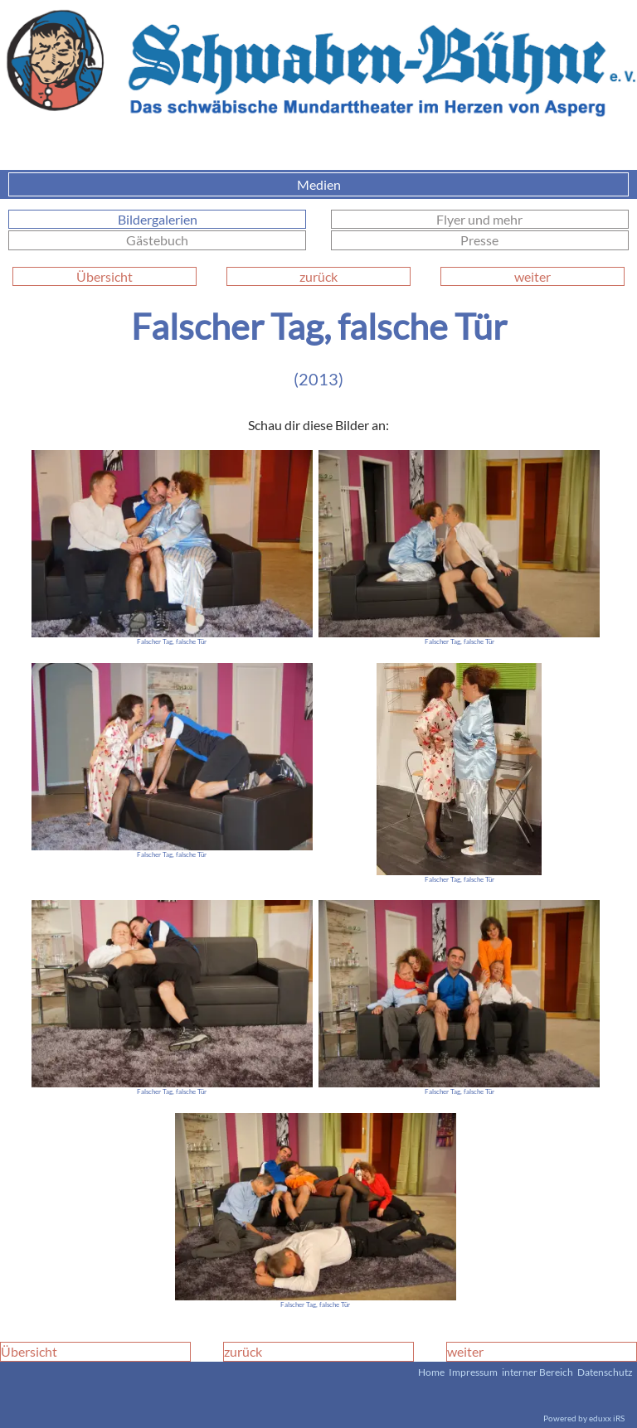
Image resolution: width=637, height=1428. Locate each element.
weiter (532, 276)
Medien (461, 184)
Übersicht (104, 276)
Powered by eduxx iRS (584, 1418)
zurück (318, 276)
